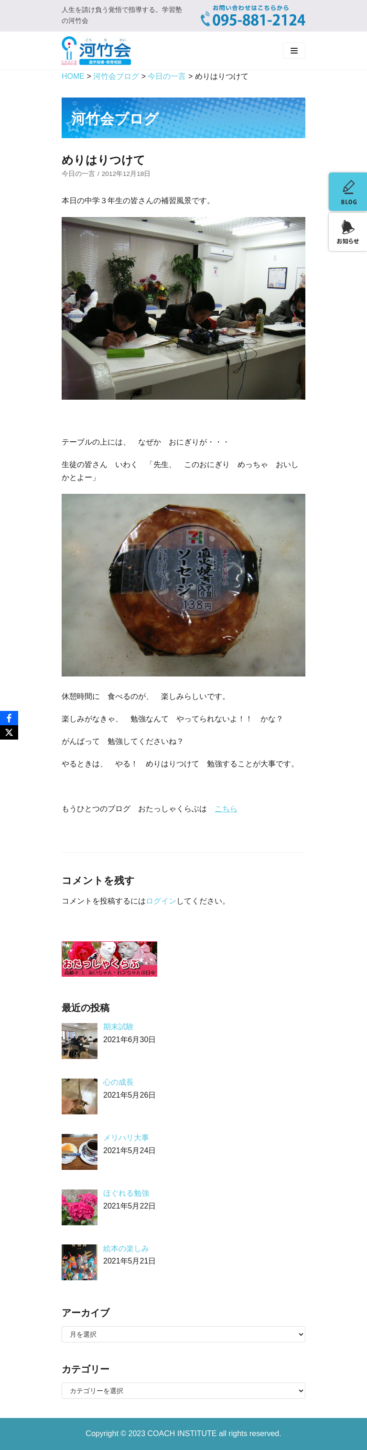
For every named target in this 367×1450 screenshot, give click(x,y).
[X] (9, 732)
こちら (226, 809)
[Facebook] (9, 718)
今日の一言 (78, 173)
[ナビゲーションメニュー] (294, 51)
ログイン (161, 901)
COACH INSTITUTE (183, 1433)
